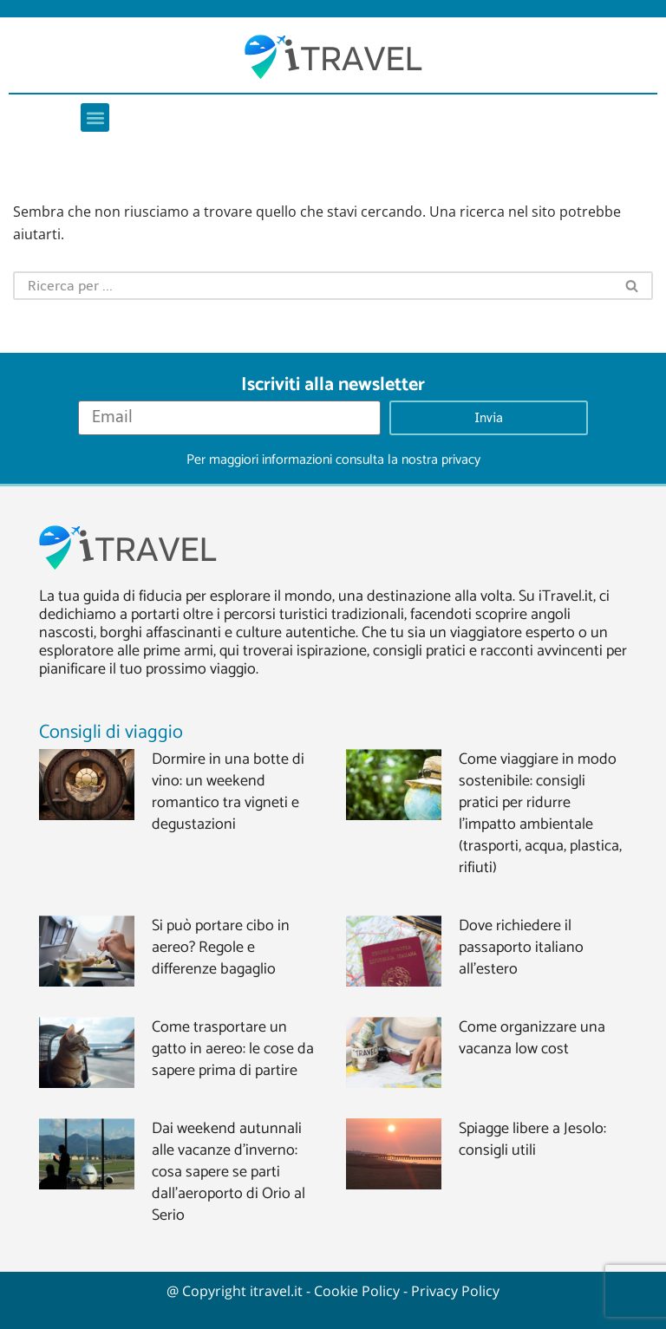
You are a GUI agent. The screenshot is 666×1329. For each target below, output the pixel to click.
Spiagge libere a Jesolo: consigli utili (532, 1139)
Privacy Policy (455, 1290)
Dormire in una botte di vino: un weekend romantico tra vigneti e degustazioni (228, 791)
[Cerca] (312, 285)
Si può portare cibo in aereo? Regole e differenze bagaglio (221, 947)
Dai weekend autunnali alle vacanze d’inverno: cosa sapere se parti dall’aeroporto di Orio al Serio (228, 1172)
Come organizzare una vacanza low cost (532, 1038)
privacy (460, 460)
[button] (95, 117)
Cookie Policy (357, 1290)
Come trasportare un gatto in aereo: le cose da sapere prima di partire (233, 1049)
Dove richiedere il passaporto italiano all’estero (521, 947)
